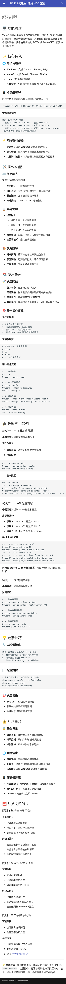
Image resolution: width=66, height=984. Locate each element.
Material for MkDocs (19, 981)
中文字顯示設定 (20, 954)
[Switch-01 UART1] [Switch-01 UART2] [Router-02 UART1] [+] (34, 106)
